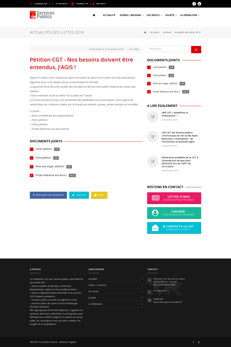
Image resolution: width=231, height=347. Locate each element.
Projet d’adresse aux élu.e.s (51, 175)
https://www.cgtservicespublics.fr (167, 302)
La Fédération (188, 15)
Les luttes (154, 32)
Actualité (109, 15)
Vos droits (153, 15)
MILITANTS (101, 3)
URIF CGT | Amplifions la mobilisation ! (175, 114)
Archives (167, 32)
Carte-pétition (44, 149)
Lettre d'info (174, 198)
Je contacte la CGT (174, 227)
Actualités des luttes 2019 (187, 32)
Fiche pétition (43, 157)
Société (169, 15)
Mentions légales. (68, 342)
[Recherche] (169, 49)
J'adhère (174, 213)
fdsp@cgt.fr (82, 3)
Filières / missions (130, 15)
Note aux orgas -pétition (50, 166)
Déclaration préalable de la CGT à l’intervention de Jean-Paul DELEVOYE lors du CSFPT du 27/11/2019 (180, 162)
